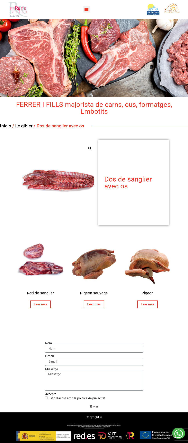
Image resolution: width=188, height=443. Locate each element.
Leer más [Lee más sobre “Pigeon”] (147, 304)
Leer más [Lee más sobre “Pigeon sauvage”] (94, 304)
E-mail (49, 356)
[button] (86, 9)
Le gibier (23, 126)
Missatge (51, 369)
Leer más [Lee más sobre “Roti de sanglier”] (40, 304)
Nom (48, 343)
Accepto (50, 394)
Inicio (5, 126)
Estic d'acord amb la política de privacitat (77, 398)
